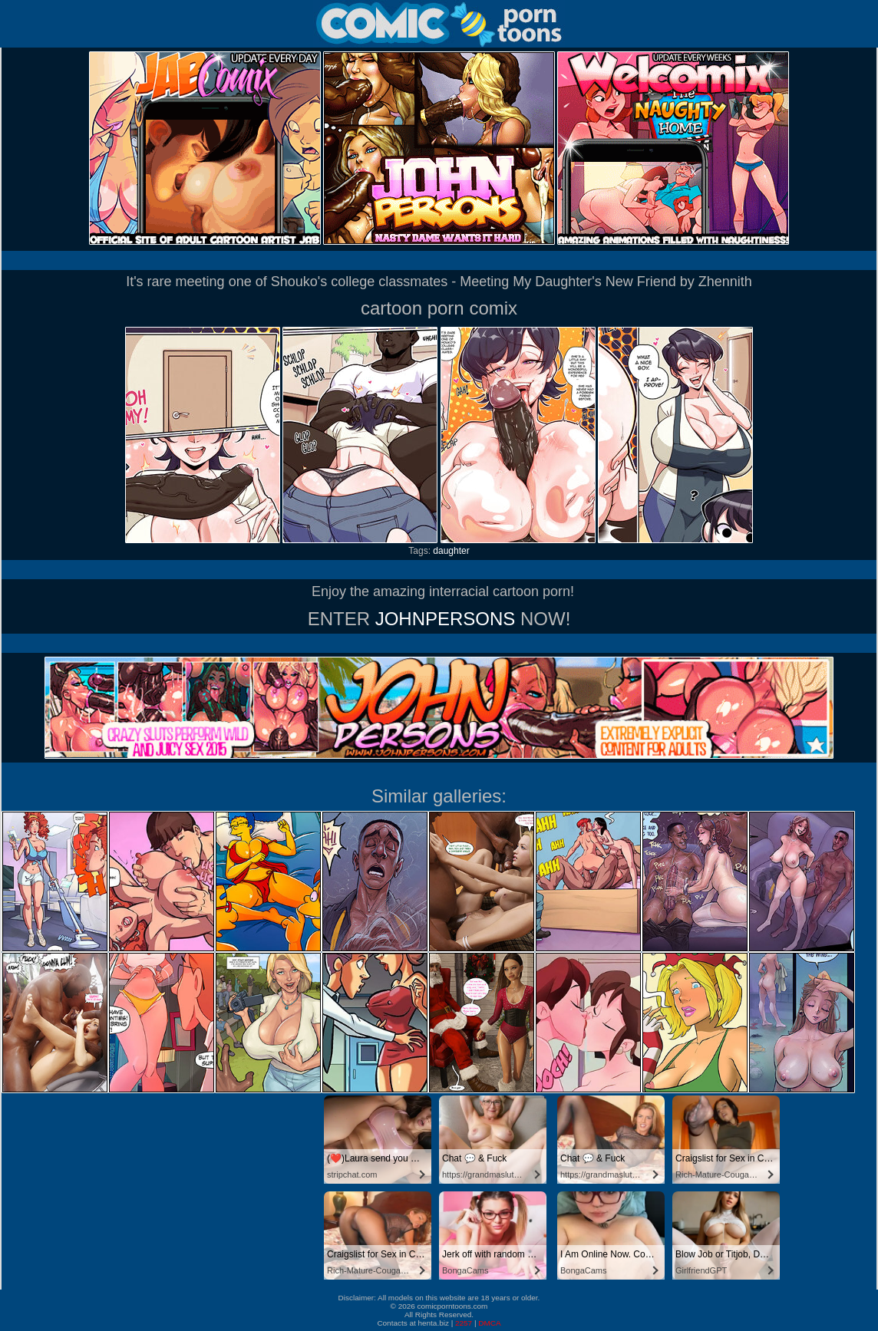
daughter (451, 550)
